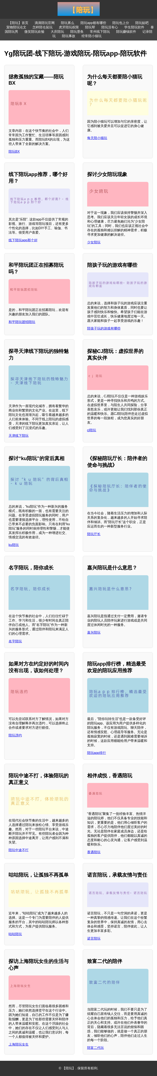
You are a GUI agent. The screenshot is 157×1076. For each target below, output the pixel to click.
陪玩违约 (15, 735)
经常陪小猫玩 (92, 36)
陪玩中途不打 (19, 850)
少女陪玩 (93, 242)
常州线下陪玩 (100, 31)
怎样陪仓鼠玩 (43, 27)
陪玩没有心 (109, 27)
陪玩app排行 (96, 753)
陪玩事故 (68, 36)
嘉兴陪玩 (93, 632)
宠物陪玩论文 (16, 27)
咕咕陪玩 (15, 934)
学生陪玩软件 (134, 27)
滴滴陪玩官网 (45, 23)
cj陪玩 (91, 430)
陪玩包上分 (120, 23)
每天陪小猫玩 (97, 138)
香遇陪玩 (93, 852)
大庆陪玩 (57, 31)
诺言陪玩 (93, 938)
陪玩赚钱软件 (126, 31)
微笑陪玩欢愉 (34, 31)
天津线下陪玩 (19, 435)
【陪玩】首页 (18, 23)
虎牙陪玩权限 (69, 27)
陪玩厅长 (93, 534)
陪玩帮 (90, 27)
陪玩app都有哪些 (93, 23)
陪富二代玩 (95, 1048)
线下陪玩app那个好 (23, 240)
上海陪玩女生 (19, 1044)
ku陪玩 (14, 545)
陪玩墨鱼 (77, 31)
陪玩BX (14, 151)
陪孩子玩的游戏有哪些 (104, 328)
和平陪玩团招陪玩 (22, 322)
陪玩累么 (67, 23)
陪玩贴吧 (142, 23)
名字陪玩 (15, 641)
